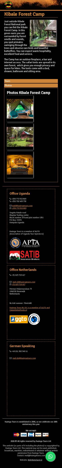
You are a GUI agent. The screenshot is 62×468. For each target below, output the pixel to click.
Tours (7, 81)
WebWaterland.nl (35, 460)
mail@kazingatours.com (22, 206)
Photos (8, 85)
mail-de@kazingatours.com (24, 358)
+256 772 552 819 (19, 208)
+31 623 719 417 (18, 284)
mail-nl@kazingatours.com (24, 282)
